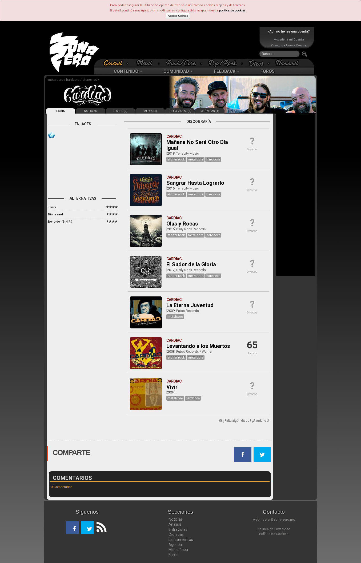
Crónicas (176, 534)
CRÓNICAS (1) (210, 111)
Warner (207, 351)
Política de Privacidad (274, 529)
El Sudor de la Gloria (191, 264)
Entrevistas (178, 529)
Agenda (175, 544)
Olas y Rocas (182, 224)
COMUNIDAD (178, 71)
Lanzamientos (181, 539)
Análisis (175, 524)
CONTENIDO (128, 71)
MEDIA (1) (150, 111)
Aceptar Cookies (178, 16)
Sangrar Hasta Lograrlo (195, 183)
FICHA (60, 111)
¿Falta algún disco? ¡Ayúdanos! (244, 421)
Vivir (172, 387)
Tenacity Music (187, 153)
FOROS (267, 71)
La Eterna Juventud (190, 305)
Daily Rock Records (191, 229)
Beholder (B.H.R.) (60, 221)
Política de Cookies (273, 534)
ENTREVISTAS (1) (180, 111)
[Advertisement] (179, 42)
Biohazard (55, 214)
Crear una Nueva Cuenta (288, 45)
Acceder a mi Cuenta (289, 39)
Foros (173, 555)
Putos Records (187, 311)
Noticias (176, 519)
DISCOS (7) (120, 111)
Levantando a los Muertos (198, 346)
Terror (52, 207)
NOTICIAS (90, 111)
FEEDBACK (226, 71)
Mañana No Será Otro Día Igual (197, 145)
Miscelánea (178, 550)
